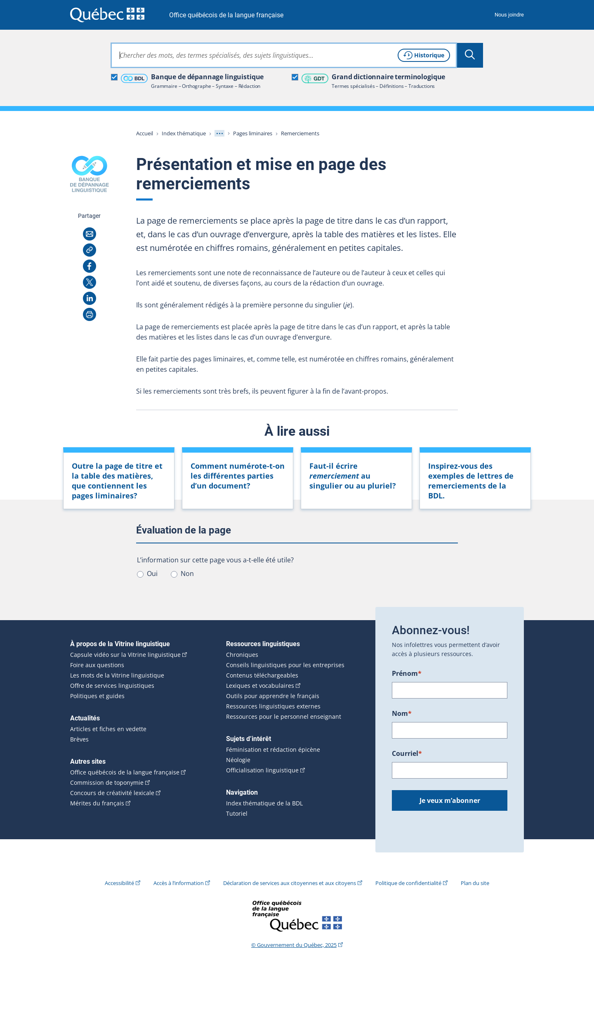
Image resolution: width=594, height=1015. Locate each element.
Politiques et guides (97, 696)
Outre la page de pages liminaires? (117, 480)
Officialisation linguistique (262, 770)
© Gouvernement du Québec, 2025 (294, 945)
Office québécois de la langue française (226, 15)
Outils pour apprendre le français (272, 696)
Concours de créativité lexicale (112, 793)
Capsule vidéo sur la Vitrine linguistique (125, 654)
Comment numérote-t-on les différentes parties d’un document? (238, 476)
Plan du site (475, 883)
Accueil (144, 133)
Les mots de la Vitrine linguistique (117, 675)
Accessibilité (119, 883)
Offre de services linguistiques (112, 685)
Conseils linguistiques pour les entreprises (285, 665)
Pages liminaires (252, 133)
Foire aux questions (97, 665)
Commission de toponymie (107, 782)
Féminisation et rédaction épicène (273, 749)
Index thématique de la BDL (264, 803)
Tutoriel (237, 813)
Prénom (407, 673)
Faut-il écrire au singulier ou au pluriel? (352, 476)
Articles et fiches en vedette (108, 729)
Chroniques (242, 654)
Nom (402, 713)
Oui (152, 573)
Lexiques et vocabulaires (260, 685)
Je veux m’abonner (450, 800)
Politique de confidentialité (408, 883)
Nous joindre (509, 15)
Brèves (79, 739)
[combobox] (284, 55)
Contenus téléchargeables (262, 675)
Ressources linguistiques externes (273, 706)
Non (187, 573)
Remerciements (300, 133)
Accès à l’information (178, 883)
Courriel (407, 753)
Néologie (238, 760)
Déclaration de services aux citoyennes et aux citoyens (289, 883)
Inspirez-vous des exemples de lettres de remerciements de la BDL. (471, 480)
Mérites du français (97, 803)
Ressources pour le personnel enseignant (283, 716)
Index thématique (184, 133)
